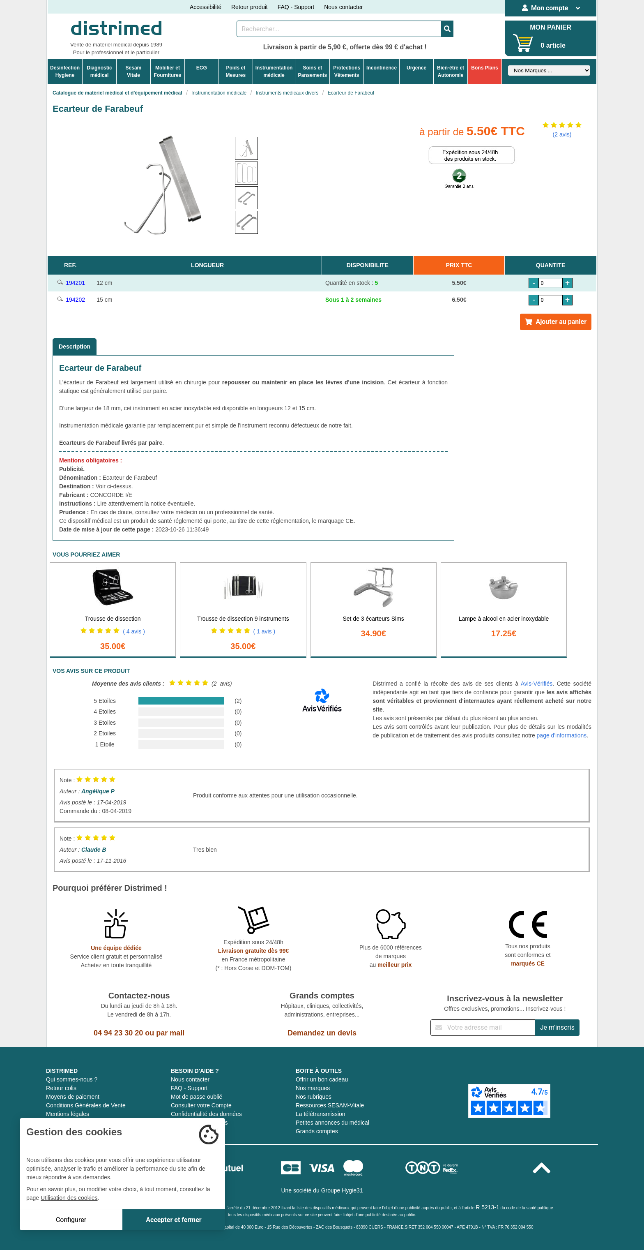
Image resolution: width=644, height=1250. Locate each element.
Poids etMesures (235, 71)
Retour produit (249, 7)
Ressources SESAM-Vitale (330, 1105)
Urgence (416, 68)
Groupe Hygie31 (342, 1190)
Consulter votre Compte (201, 1105)
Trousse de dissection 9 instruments (243, 618)
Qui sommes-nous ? (71, 1079)
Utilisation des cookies (69, 1198)
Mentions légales (67, 1114)
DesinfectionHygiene (65, 71)
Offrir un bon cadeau (322, 1079)
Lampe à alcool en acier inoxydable (504, 618)
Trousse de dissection (113, 618)
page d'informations (562, 735)
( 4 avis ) (134, 631)
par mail (170, 1033)
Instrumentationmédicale (274, 71)
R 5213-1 (487, 1207)
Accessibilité (205, 7)
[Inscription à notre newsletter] (483, 1027)
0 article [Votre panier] (552, 45)
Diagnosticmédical (99, 71)
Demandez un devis (322, 1033)
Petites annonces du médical (332, 1122)
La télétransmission (320, 1114)
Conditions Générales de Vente (86, 1105)
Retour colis (61, 1088)
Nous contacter (343, 7)
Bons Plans (484, 68)
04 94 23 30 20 (118, 1033)
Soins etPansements (312, 71)
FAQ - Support (296, 7)
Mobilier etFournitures (168, 71)
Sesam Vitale (134, 71)
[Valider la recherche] (447, 29)
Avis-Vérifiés (537, 683)
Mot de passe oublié (196, 1096)
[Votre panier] (523, 43)
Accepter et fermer (173, 1220)
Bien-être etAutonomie (450, 71)
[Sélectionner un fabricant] (549, 70)
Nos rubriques (313, 1096)
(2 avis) (562, 134)
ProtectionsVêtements (346, 71)
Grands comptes (317, 1131)
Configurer (71, 1220)
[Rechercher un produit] (339, 29)
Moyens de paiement (72, 1096)
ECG (201, 68)
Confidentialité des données (206, 1114)
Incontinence (381, 68)
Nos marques (313, 1088)
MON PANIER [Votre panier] (550, 27)
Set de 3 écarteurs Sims (373, 618)
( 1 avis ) (264, 631)
